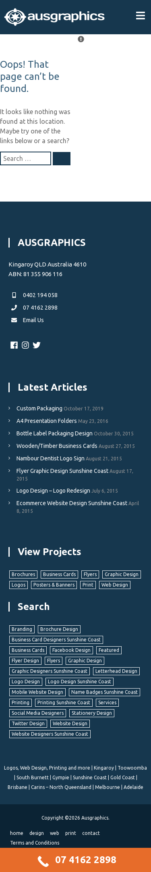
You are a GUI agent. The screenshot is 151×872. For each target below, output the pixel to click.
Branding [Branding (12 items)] (22, 629)
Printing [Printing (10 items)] (20, 702)
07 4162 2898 (33, 307)
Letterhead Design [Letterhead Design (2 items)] (116, 671)
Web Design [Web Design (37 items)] (114, 584)
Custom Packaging (39, 408)
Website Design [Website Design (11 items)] (70, 723)
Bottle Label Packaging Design (55, 433)
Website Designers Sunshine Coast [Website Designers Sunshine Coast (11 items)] (50, 734)
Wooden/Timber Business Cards (57, 446)
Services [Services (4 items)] (107, 702)
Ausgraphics (94, 817)
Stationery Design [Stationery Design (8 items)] (92, 713)
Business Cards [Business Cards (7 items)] (59, 574)
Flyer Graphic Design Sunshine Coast (62, 471)
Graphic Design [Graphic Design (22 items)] (122, 574)
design (36, 833)
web (54, 833)
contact (91, 833)
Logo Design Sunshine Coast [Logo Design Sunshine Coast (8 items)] (79, 681)
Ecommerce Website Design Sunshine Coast (72, 503)
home (16, 833)
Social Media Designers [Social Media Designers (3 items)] (38, 713)
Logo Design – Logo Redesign (53, 490)
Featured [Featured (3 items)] (109, 650)
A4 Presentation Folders (47, 421)
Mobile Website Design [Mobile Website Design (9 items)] (37, 692)
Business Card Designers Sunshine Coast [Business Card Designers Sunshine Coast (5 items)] (56, 639)
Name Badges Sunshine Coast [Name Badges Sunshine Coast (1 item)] (104, 692)
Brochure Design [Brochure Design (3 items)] (59, 629)
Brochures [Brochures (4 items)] (23, 574)
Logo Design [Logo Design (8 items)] (26, 681)
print (70, 833)
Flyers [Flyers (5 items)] (53, 660)
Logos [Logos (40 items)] (18, 584)
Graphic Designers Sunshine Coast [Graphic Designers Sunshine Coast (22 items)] (49, 671)
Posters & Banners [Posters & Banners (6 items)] (53, 584)
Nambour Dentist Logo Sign (51, 458)
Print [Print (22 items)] (88, 584)
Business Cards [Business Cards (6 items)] (28, 650)
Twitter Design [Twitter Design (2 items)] (28, 723)
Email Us (26, 320)
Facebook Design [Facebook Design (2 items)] (71, 650)
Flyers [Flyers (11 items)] (90, 574)
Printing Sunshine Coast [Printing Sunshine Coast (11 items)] (63, 702)
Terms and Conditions (34, 842)
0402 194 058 (33, 295)
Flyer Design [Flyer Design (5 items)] (25, 660)
